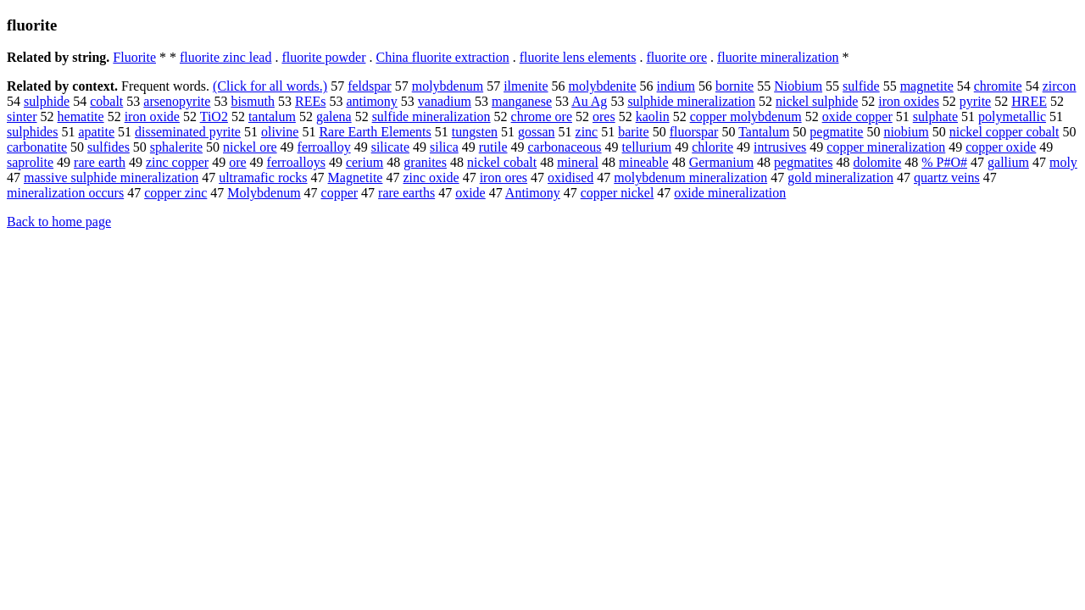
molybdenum (447, 86)
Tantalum (763, 132)
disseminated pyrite (188, 132)
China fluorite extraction (442, 57)
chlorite (712, 147)
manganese (522, 101)
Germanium (721, 162)
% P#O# (944, 162)
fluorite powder (323, 57)
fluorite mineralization (778, 57)
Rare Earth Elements (375, 132)
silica (444, 147)
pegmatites (803, 162)
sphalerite (176, 147)
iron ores (503, 177)
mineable (644, 162)
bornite (734, 86)
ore (237, 162)
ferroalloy (324, 147)
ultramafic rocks (263, 177)
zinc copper (177, 162)
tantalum (272, 116)
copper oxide (1000, 147)
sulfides (108, 147)
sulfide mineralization (431, 116)
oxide (470, 193)
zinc (587, 132)
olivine (279, 132)
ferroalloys (296, 162)
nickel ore (250, 147)
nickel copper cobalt (1004, 132)
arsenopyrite (176, 101)
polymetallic (1012, 116)
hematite (81, 116)
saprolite (30, 162)
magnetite (927, 86)
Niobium (798, 86)
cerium (364, 162)
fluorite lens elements (578, 57)
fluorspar (694, 132)
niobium (905, 132)
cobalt (106, 101)
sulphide (47, 101)
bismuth (253, 101)
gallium (1008, 162)
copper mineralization (885, 147)
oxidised (570, 177)
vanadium (444, 101)
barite (633, 132)
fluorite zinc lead (225, 57)
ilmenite (526, 86)
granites (425, 162)
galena (334, 116)
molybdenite (603, 86)
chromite (998, 86)
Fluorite (134, 57)
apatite (96, 132)
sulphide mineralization (691, 101)
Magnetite (355, 177)
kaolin (653, 116)
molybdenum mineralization (690, 177)
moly (1063, 162)
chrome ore (541, 116)
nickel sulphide (817, 101)
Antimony (532, 193)
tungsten (475, 132)
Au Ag (589, 101)
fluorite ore (676, 57)
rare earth (99, 162)
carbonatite (37, 147)
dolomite (877, 162)
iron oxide (152, 116)
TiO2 (214, 116)
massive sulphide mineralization (111, 177)
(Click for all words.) (270, 86)
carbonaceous (565, 147)
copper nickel (617, 193)
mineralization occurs (65, 193)
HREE (1029, 101)
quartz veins (947, 177)
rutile (493, 147)
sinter (22, 116)
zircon (1060, 86)
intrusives (780, 147)
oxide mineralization (730, 193)
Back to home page (59, 221)
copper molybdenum (746, 116)
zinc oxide (431, 177)
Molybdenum (263, 193)
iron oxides (908, 101)
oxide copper (857, 116)
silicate (390, 147)
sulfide (861, 86)
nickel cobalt (502, 162)
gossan (536, 132)
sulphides (32, 132)
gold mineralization (840, 177)
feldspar (370, 86)
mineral (577, 162)
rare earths (406, 193)
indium (676, 86)
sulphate (935, 116)
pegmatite (836, 132)
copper (340, 193)
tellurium (647, 147)
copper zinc (175, 193)
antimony (371, 101)
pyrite (975, 101)
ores (604, 116)
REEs (310, 101)
